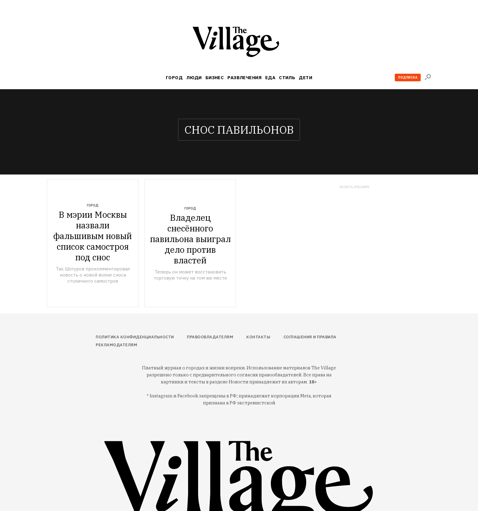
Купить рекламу (355, 187)
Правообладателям (210, 337)
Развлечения (244, 77)
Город (174, 77)
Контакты (258, 337)
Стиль (287, 77)
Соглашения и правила (310, 337)
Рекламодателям (116, 344)
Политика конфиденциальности (135, 337)
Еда (270, 77)
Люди (194, 77)
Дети (305, 77)
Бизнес (214, 77)
